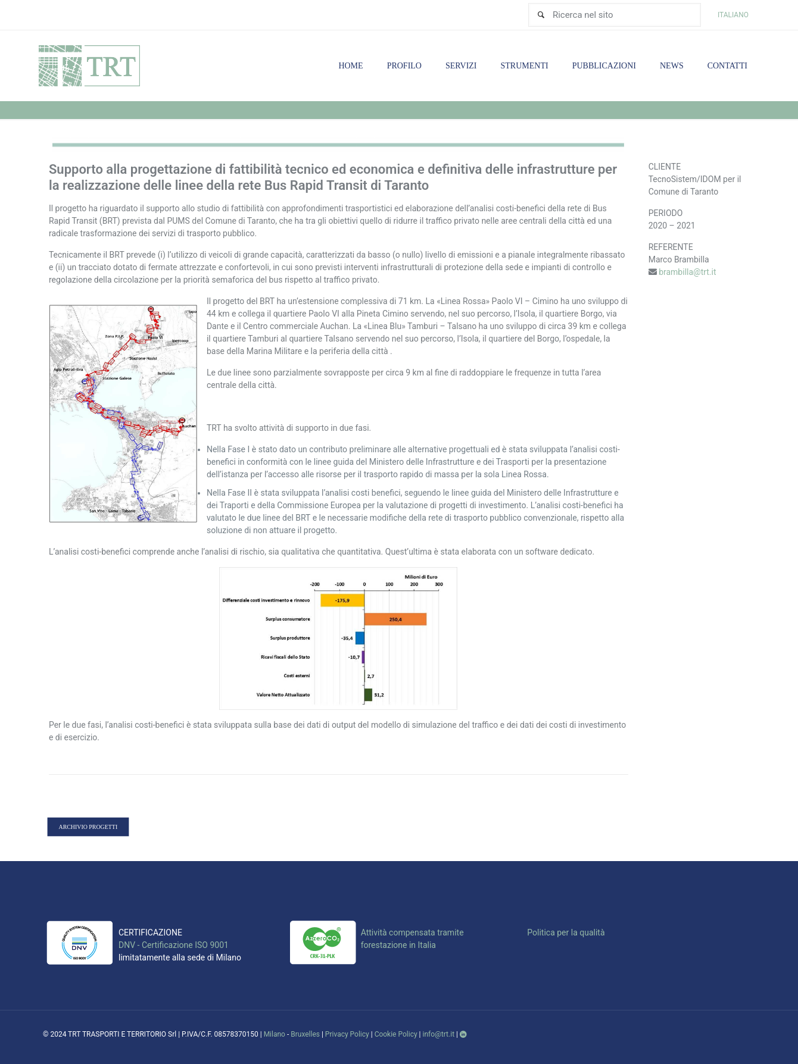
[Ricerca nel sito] (614, 15)
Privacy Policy (347, 1034)
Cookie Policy (396, 1034)
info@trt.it (439, 1034)
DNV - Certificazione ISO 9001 (174, 945)
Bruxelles (305, 1034)
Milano (274, 1034)
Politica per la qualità (565, 932)
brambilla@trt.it (687, 272)
